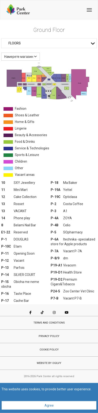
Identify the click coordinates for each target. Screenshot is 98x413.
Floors (51, 43)
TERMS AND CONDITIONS (49, 322)
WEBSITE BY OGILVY (49, 363)
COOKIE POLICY (49, 349)
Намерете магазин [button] (20, 57)
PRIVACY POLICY (49, 336)
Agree (49, 405)
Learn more (10, 394)
